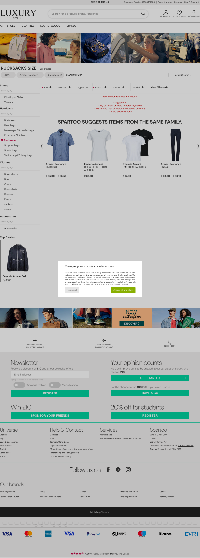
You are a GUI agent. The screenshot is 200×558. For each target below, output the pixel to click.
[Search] (143, 14)
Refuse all (72, 290)
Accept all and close (123, 290)
